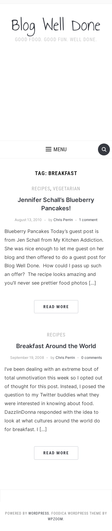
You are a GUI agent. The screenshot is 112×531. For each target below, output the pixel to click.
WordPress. (39, 513)
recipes (41, 189)
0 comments (91, 357)
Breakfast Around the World (56, 346)
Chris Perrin (63, 219)
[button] (56, 149)
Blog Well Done (56, 25)
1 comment (88, 219)
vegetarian (66, 189)
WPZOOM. (56, 519)
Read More (56, 306)
